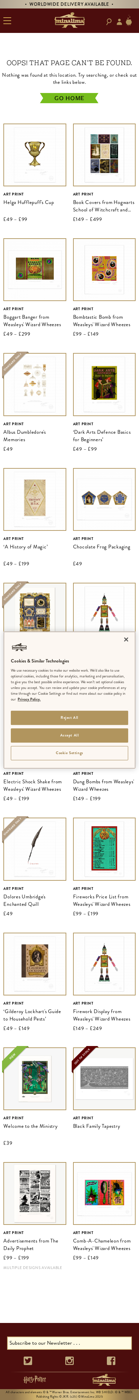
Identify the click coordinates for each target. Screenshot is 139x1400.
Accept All (69, 735)
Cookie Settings (69, 752)
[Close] (126, 639)
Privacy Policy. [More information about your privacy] (29, 699)
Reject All (69, 718)
